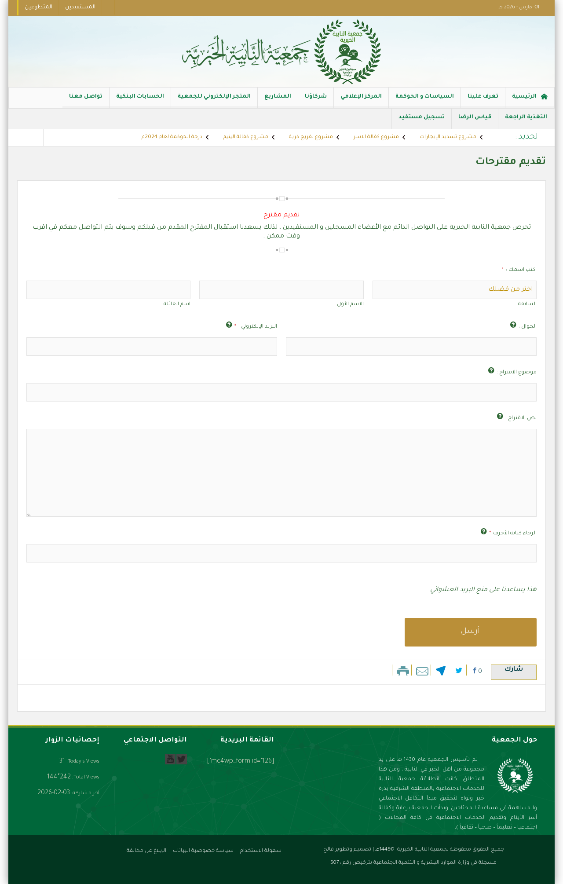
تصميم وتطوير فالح (347, 850)
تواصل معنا (85, 101)
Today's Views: (82, 762)
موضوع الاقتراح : (517, 373)
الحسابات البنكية (140, 101)
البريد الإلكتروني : (255, 327)
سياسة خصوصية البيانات (203, 851)
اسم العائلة (177, 304)
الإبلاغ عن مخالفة (146, 851)
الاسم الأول (350, 304)
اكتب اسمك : (519, 270)
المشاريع (278, 101)
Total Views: (85, 778)
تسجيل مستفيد (421, 121)
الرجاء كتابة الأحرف (513, 534)
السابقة (527, 304)
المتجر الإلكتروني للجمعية (214, 101)
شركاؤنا (315, 101)
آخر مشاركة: (84, 793)
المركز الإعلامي (361, 101)
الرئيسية (529, 98)
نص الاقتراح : (521, 418)
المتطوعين (38, 7)
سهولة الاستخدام (261, 851)
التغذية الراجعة (526, 121)
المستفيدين (80, 7)
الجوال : (528, 327)
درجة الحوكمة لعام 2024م (172, 137)
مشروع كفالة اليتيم (245, 137)
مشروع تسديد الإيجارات (448, 137)
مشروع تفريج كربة (311, 137)
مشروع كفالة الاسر (376, 137)
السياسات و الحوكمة (425, 101)
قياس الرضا (475, 121)
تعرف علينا (483, 101)
